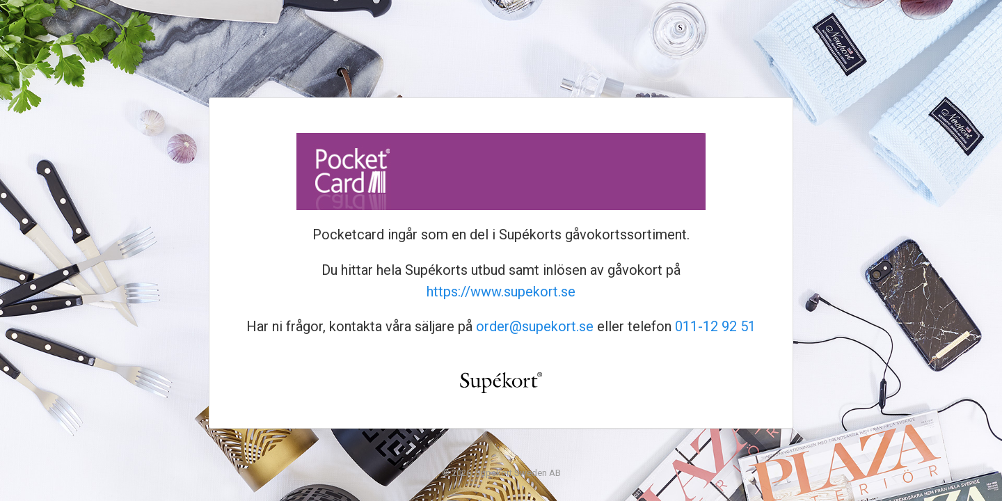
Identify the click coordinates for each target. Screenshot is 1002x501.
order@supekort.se (535, 326)
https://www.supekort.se (501, 291)
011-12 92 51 (715, 326)
